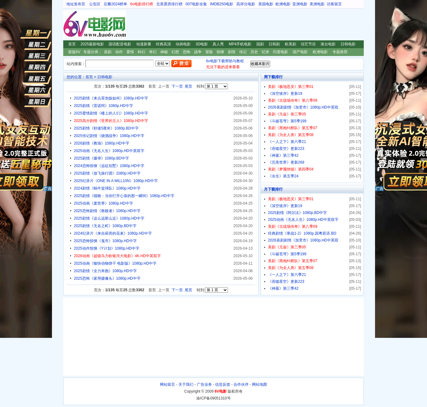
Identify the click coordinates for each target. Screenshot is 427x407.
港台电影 (328, 44)
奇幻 (153, 52)
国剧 (260, 44)
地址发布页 (75, 4)
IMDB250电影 (221, 4)
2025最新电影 (92, 44)
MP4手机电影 (240, 44)
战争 (198, 52)
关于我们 (185, 384)
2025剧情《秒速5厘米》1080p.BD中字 (106, 128)
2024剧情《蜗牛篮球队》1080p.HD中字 (107, 188)
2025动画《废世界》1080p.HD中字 (103, 203)
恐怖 (186, 52)
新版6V (74, 52)
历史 (254, 52)
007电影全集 (196, 4)
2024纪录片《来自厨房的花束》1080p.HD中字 (113, 233)
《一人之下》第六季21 (287, 142)
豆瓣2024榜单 (115, 4)
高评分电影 (245, 4)
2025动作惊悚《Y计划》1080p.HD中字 (106, 248)
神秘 (164, 52)
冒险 (209, 52)
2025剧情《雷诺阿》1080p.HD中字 (103, 106)
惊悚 (220, 52)
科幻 (141, 52)
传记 (243, 52)
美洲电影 (317, 4)
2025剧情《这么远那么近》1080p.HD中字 (109, 218)
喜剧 (107, 52)
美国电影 (265, 4)
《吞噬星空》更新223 (286, 148)
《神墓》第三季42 (283, 155)
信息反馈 (222, 384)
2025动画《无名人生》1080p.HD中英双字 (109, 151)
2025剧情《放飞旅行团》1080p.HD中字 (107, 173)
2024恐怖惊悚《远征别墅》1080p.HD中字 (109, 166)
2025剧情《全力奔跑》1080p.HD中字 (105, 271)
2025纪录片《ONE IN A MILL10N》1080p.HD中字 (116, 181)
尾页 (188, 86)
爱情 (130, 52)
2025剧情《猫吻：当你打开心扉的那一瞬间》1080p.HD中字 (124, 196)
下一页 (177, 86)
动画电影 (183, 44)
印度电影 (280, 52)
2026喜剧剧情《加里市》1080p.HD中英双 (303, 107)
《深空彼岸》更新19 (285, 93)
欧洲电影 (283, 4)
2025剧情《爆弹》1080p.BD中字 (101, 158)
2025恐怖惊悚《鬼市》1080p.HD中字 (105, 241)
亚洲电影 (299, 4)
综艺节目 (308, 44)
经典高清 (163, 44)
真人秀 (218, 44)
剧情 (231, 52)
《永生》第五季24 (283, 176)
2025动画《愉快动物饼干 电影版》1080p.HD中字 (115, 263)
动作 (119, 52)
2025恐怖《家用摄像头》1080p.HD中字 (107, 278)
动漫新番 (143, 44)
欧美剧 (290, 44)
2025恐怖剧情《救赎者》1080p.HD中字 (107, 211)
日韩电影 (348, 44)
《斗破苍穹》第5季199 (287, 121)
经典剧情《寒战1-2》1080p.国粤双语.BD (302, 233)
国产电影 (300, 52)
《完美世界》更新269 (286, 162)
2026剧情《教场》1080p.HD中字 (101, 143)
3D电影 (202, 44)
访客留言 (334, 4)
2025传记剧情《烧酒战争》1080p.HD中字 (109, 136)
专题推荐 (339, 52)
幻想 (175, 52)
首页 (72, 44)
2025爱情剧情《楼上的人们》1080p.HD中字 (111, 113)
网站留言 (167, 384)
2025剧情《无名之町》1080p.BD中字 (105, 226)
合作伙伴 (241, 384)
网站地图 (259, 384)
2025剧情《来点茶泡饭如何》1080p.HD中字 (111, 98)
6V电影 (69, 24)
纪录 (265, 52)
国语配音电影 (120, 44)
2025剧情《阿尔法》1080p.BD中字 (297, 213)
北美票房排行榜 (169, 4)
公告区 (94, 4)
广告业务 (204, 384)
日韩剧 (274, 44)
